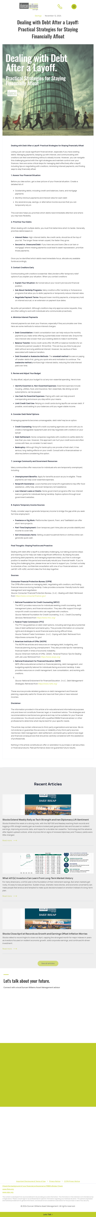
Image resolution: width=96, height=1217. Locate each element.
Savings (38, 16)
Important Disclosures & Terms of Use (31, 1181)
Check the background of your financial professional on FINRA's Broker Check (32, 1186)
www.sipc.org (7, 1192)
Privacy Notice (54, 1181)
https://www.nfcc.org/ (46, 621)
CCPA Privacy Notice (72, 1181)
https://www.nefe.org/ (47, 687)
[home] (28, 6)
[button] (74, 6)
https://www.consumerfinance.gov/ (30, 599)
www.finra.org (8, 1189)
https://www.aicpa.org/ (50, 660)
